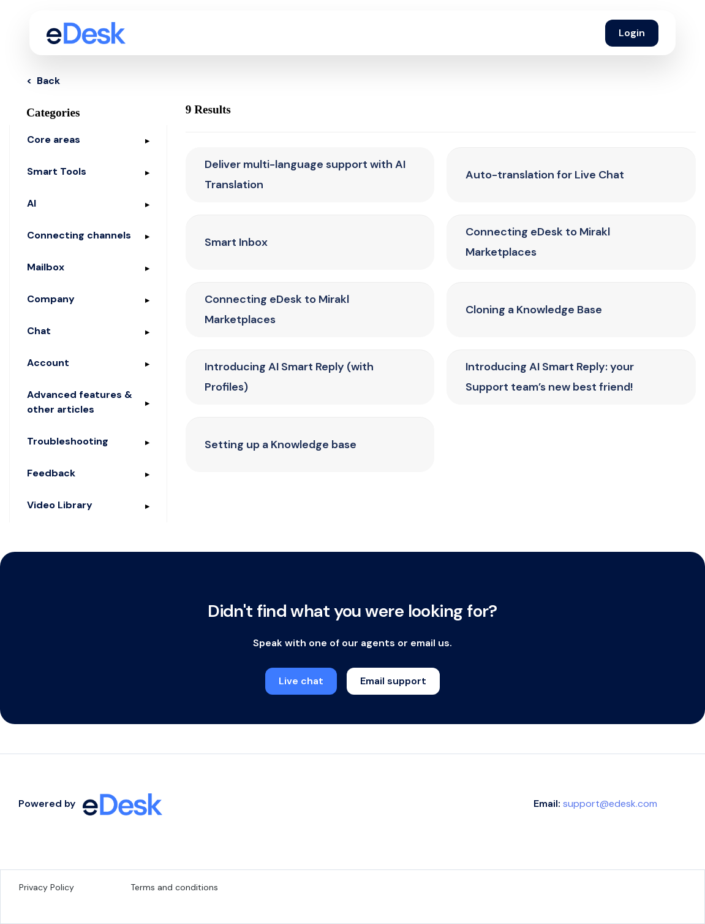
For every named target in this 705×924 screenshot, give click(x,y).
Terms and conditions (174, 887)
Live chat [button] (301, 680)
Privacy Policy (46, 887)
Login (632, 32)
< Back (43, 80)
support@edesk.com (610, 803)
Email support (393, 680)
